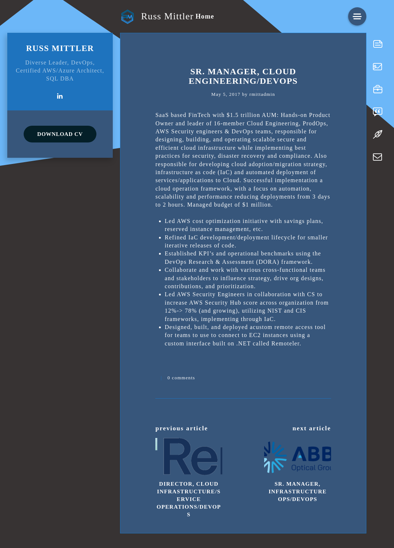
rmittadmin (262, 94)
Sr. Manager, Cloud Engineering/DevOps (243, 76)
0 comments (181, 377)
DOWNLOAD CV (60, 134)
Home (204, 16)
